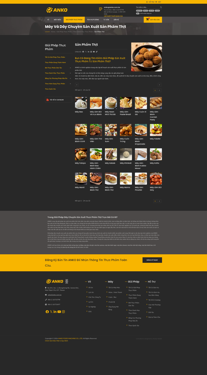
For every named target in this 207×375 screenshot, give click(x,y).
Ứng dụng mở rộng (114, 339)
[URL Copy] (96, 51)
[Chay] (48, 124)
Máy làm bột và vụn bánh (96, 113)
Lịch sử (91, 323)
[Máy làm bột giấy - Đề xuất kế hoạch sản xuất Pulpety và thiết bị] (156, 179)
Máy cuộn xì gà (140, 113)
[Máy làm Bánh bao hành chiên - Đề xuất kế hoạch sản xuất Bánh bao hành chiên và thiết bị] (96, 154)
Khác (50, 216)
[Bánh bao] (139, 11)
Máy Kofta (154, 163)
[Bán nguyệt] (48, 206)
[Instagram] (63, 343)
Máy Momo (125, 187)
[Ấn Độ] (48, 76)
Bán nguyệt (53, 206)
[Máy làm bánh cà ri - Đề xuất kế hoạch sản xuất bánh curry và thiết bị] (81, 130)
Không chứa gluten (54, 120)
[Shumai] (145, 11)
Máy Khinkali (125, 163)
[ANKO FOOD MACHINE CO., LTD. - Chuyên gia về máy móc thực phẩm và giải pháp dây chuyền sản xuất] (57, 9)
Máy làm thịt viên (96, 140)
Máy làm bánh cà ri (80, 140)
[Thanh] (48, 210)
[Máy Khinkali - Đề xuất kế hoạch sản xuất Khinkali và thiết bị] (126, 154)
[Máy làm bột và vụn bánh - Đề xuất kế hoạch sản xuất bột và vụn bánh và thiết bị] (96, 103)
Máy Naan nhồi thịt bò (110, 113)
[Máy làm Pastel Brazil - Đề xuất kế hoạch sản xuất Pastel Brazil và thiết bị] (126, 103)
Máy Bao (79, 111)
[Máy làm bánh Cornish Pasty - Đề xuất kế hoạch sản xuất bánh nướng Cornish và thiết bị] (156, 103)
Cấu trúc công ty (95, 328)
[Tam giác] (48, 201)
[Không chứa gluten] (48, 119)
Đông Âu (51, 86)
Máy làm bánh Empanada (140, 141)
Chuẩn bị (112, 333)
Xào (49, 168)
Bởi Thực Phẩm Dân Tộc (53, 68)
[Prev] (76, 84)
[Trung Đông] (48, 81)
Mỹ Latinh (51, 91)
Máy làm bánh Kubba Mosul (140, 166)
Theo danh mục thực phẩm (83, 31)
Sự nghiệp (92, 338)
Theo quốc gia (50, 221)
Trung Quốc (52, 72)
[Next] (159, 84)
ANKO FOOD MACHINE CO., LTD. (70, 369)
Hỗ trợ (151, 2)
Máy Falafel (155, 139)
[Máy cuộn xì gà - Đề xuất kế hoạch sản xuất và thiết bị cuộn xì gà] (141, 103)
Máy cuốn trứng (124, 140)
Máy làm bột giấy (156, 188)
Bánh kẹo (51, 134)
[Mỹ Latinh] (48, 90)
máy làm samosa (100, 276)
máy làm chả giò (89, 276)
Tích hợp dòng (93, 20)
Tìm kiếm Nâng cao (146, 13)
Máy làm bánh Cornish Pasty (154, 115)
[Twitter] (86, 51)
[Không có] (48, 172)
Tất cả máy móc (114, 319)
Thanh (51, 211)
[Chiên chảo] (48, 153)
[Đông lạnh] (48, 100)
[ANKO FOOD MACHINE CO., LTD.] (63, 313)
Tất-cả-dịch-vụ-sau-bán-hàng (154, 324)
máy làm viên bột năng (135, 276)
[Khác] (48, 215)
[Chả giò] (151, 11)
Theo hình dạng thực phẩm (55, 178)
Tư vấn (106, 20)
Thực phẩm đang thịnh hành (55, 62)
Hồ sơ (91, 319)
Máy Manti (79, 187)
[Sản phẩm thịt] (48, 115)
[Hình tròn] (48, 182)
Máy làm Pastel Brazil (125, 113)
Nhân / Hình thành (115, 323)
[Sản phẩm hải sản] (48, 110)
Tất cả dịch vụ (154, 319)
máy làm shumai (122, 276)
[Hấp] (48, 148)
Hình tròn (52, 182)
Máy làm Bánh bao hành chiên (95, 166)
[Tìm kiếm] (160, 7)
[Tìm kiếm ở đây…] (147, 7)
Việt (159, 2)
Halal (50, 129)
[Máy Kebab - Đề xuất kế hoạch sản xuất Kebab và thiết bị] (111, 154)
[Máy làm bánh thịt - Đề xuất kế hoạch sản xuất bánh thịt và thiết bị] (96, 179)
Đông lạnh (51, 101)
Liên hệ (116, 20)
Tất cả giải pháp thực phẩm (55, 57)
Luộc (49, 158)
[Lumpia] (157, 11)
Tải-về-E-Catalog (55, 232)
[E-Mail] (93, 51)
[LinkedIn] (88, 51)
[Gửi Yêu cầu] (153, 20)
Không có (51, 173)
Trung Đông (52, 81)
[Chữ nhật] (48, 191)
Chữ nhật (52, 192)
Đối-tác (151, 343)
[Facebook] (83, 51)
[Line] (91, 51)
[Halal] (48, 129)
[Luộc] (48, 158)
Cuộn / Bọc (113, 328)
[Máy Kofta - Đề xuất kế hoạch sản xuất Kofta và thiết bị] (156, 154)
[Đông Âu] (48, 86)
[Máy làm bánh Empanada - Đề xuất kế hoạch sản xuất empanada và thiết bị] (141, 130)
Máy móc (57, 20)
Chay (50, 125)
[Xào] (48, 167)
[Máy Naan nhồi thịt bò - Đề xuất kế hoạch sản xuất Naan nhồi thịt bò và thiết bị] (111, 103)
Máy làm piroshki (139, 188)
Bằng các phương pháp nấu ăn (56, 140)
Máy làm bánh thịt (94, 188)
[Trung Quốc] (48, 71)
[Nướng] (48, 162)
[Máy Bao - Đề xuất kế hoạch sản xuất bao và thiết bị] (81, 103)
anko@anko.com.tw (112, 7)
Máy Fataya (80, 163)
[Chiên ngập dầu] (48, 143)
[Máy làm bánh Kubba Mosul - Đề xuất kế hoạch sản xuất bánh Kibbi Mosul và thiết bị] (141, 154)
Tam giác (52, 201)
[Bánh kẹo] (48, 134)
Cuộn (50, 105)
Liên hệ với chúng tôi (69, 278)
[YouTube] (59, 343)
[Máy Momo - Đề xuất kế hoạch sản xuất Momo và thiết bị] (126, 179)
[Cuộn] (48, 105)
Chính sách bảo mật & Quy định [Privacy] (56, 372)
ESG (90, 343)
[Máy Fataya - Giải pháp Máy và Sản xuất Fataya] (81, 154)
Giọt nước (53, 197)
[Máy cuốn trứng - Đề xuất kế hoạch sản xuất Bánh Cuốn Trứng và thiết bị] (126, 130)
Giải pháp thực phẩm (74, 20)
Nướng (50, 163)
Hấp (49, 149)
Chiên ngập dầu (53, 144)
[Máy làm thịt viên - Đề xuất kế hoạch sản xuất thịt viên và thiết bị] (96, 130)
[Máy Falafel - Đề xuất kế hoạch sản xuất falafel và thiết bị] (156, 130)
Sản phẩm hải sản (54, 110)
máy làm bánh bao (148, 276)
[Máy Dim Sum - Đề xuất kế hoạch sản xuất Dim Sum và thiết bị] (111, 130)
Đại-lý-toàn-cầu (154, 348)
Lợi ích (91, 333)
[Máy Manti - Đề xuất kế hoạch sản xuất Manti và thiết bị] (81, 179)
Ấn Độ (50, 77)
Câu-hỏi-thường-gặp (155, 337)
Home (53, 31)
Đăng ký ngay (152, 291)
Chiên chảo (52, 153)
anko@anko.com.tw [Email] (54, 326)
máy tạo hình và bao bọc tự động (74, 276)
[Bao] (138, 13)
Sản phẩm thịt (99, 31)
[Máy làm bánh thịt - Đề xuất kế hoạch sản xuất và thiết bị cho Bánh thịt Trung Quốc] (111, 179)
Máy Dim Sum (109, 140)
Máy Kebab (110, 163)
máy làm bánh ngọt (111, 276)
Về (48, 20)
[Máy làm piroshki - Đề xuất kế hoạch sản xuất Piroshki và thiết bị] (141, 179)
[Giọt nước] (48, 196)
